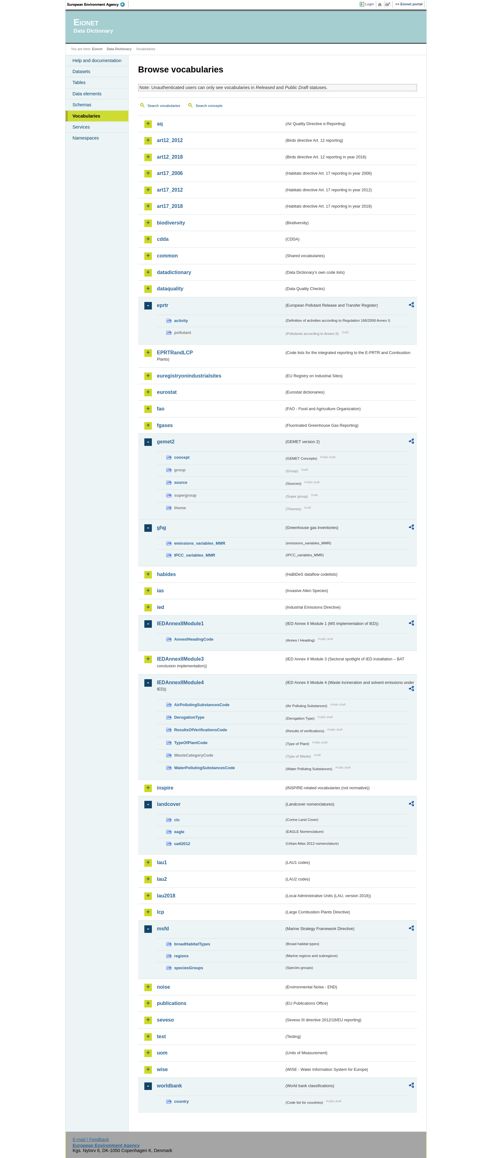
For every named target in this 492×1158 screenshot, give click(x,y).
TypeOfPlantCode (190, 742)
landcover (169, 804)
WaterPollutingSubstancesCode (204, 767)
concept (182, 457)
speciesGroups (188, 967)
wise (162, 1069)
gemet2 (165, 441)
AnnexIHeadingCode (193, 639)
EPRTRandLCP (175, 352)
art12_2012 (170, 140)
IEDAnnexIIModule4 (180, 682)
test (161, 1036)
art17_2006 (170, 173)
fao (160, 408)
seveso (165, 1020)
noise (163, 987)
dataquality (170, 288)
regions (181, 956)
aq (160, 123)
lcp (160, 912)
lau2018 (166, 895)
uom (162, 1052)
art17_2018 (170, 206)
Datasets (81, 71)
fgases (165, 425)
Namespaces (85, 137)
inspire (165, 788)
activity (181, 320)
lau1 (162, 862)
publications (171, 1003)
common (167, 255)
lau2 (162, 879)
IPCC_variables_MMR (194, 555)
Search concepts (208, 106)
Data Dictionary (119, 49)
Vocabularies (86, 116)
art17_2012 (170, 190)
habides (166, 574)
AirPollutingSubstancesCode (201, 704)
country (181, 1101)
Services (81, 127)
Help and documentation (96, 60)
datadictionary (174, 272)
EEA (98, 4)
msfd (163, 928)
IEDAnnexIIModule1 (180, 623)
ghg (161, 527)
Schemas (81, 104)
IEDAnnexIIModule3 (180, 659)
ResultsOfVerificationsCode (200, 729)
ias (160, 590)
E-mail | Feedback (90, 1139)
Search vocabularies (163, 106)
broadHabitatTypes (192, 944)
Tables (79, 82)
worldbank (169, 1085)
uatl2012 (182, 843)
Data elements (87, 93)
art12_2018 (170, 157)
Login (369, 4)
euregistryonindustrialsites (189, 375)
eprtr (162, 305)
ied (160, 607)
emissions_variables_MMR (199, 543)
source (180, 482)
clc (177, 819)
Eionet (97, 49)
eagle (179, 831)
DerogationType (189, 717)
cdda (162, 239)
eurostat (167, 392)
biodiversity (171, 222)
